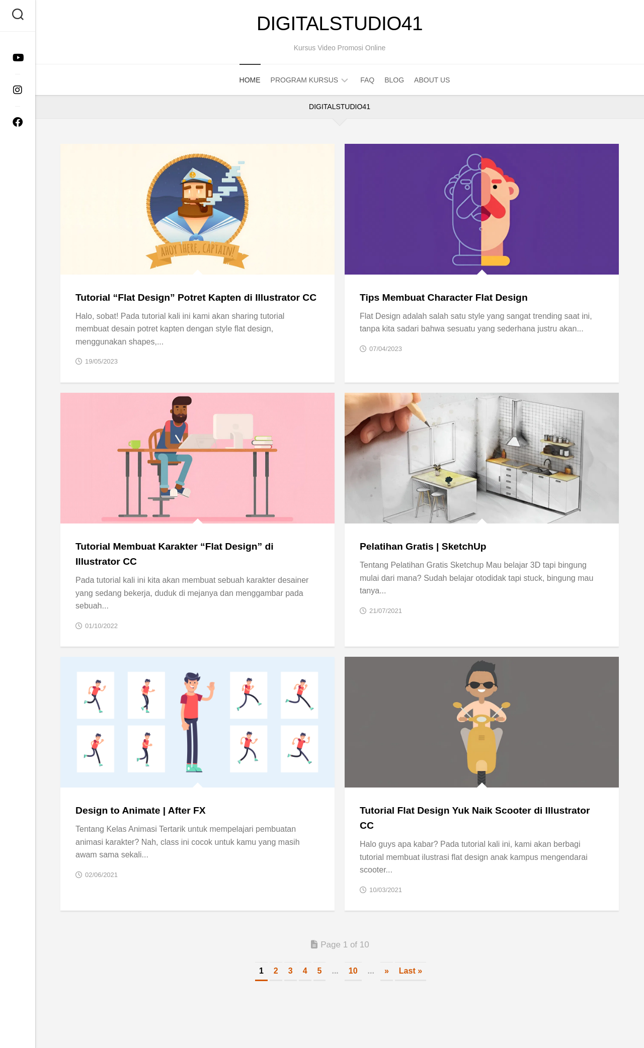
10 (353, 987)
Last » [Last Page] (410, 987)
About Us (432, 83)
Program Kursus (305, 83)
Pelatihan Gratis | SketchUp (429, 563)
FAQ (367, 83)
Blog (394, 83)
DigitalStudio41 (339, 25)
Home (250, 83)
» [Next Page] (386, 987)
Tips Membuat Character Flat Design (451, 300)
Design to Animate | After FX (146, 827)
